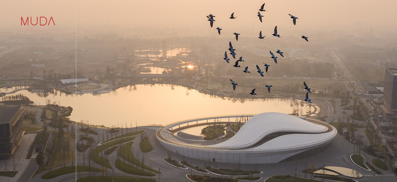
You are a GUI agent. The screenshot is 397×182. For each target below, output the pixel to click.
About (38, 78)
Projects (38, 65)
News (37, 53)
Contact (38, 90)
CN (38, 103)
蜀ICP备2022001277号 (384, 175)
